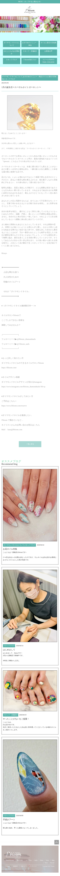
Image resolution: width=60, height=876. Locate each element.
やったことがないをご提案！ (16, 719)
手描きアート (9, 819)
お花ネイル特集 (10, 549)
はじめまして (9, 650)
